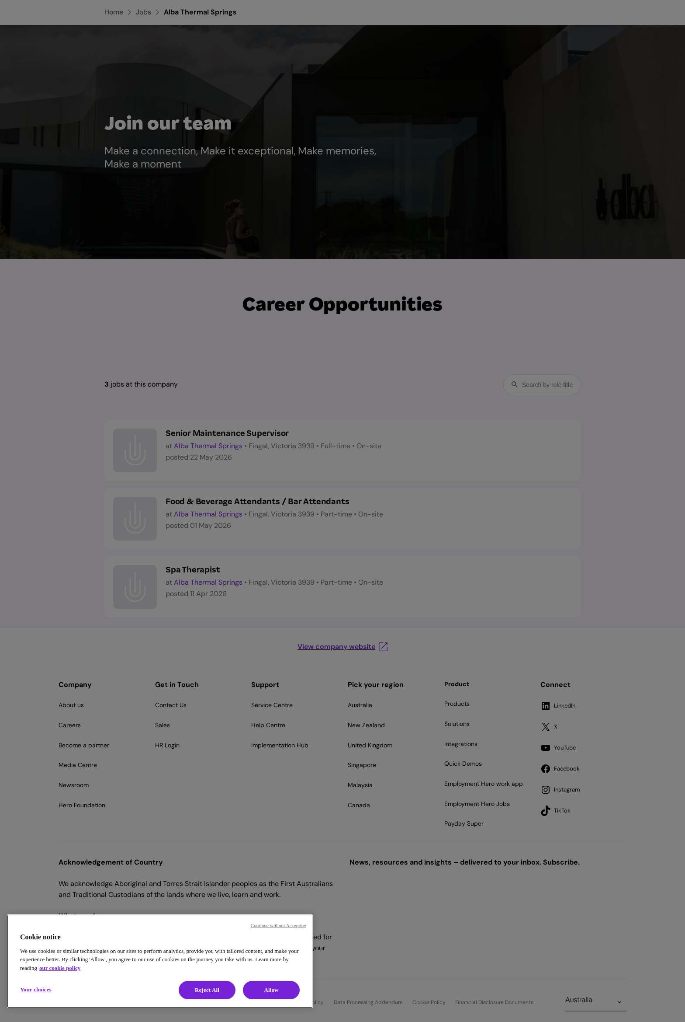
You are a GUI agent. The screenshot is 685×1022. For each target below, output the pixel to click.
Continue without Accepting (278, 925)
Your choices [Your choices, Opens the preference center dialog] (36, 989)
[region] (160, 961)
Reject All (207, 990)
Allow (271, 990)
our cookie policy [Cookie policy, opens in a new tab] (59, 968)
